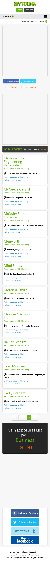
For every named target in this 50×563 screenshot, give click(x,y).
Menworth (12, 242)
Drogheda (6, 16)
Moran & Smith (15, 290)
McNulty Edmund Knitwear (17, 215)
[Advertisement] (25, 51)
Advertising (14, 552)
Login (19, 10)
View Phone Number (13, 180)
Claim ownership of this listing (16, 177)
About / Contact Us (29, 552)
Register (29, 10)
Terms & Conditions (18, 555)
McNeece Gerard (17, 189)
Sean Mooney (14, 366)
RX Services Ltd (15, 342)
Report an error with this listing (16, 169)
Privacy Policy (34, 555)
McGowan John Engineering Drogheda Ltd (16, 162)
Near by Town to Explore (35, 21)
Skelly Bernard (15, 393)
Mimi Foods (13, 266)
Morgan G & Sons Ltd (17, 316)
